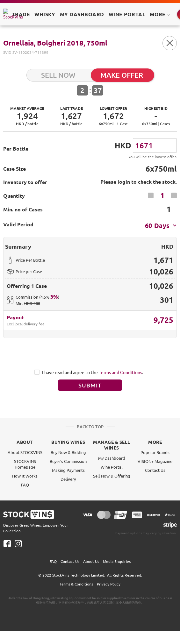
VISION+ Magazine (155, 461)
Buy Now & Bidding (68, 452)
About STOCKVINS (25, 452)
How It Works (25, 476)
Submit (90, 385)
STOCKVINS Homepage (25, 464)
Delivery (68, 479)
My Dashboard (111, 458)
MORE (160, 14)
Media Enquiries (117, 561)
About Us (91, 561)
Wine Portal (127, 14)
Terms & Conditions (76, 583)
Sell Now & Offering (111, 476)
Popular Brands (154, 452)
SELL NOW (58, 75)
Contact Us (155, 470)
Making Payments (68, 470)
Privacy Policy (108, 583)
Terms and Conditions (120, 372)
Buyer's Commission (68, 461)
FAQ (25, 484)
